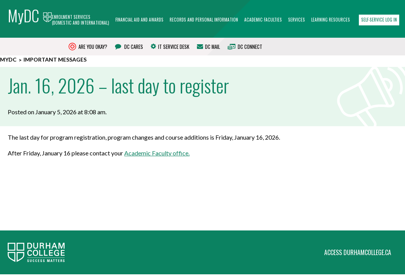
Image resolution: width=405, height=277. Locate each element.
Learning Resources (330, 20)
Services (296, 20)
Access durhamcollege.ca (357, 201)
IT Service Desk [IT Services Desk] (170, 46)
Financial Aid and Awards (139, 20)
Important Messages (55, 59)
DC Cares (129, 46)
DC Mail (208, 46)
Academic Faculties (263, 20)
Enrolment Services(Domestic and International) (80, 20)
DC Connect (245, 46)
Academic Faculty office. (157, 153)
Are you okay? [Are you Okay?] (87, 46)
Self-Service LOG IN (379, 20)
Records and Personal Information (204, 20)
